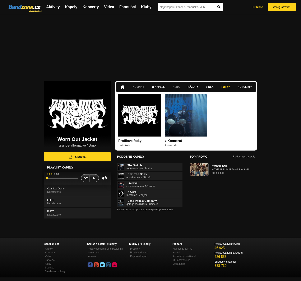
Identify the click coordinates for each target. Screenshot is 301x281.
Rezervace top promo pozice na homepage (105, 250)
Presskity (135, 248)
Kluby (146, 7)
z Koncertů (173, 141)
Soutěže (49, 267)
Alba (176, 87)
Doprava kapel (138, 256)
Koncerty (91, 7)
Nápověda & (182, 248)
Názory (192, 87)
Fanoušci (127, 7)
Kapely (71, 7)
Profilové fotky (130, 141)
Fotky (225, 87)
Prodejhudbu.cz (139, 252)
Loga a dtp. (179, 263)
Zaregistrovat (281, 7)
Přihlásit (258, 7)
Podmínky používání (184, 256)
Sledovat (77, 157)
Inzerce (92, 256)
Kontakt (177, 252)
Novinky (138, 87)
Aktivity (53, 7)
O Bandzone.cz (181, 260)
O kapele (158, 87)
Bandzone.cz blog (55, 271)
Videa (109, 7)
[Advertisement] (150, 45)
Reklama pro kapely (244, 156)
